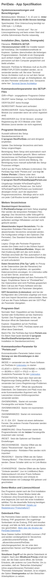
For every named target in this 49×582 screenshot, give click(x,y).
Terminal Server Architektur (24, 83)
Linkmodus (21, 365)
